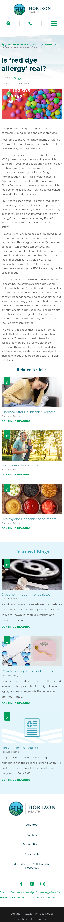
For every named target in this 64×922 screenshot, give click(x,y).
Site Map (22, 919)
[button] (54, 23)
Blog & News (18, 44)
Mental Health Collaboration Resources (31, 866)
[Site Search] (8, 23)
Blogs (17, 78)
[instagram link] (42, 884)
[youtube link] (32, 884)
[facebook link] (21, 884)
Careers (32, 834)
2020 (36, 44)
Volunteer (32, 824)
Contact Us (32, 854)
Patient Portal (32, 844)
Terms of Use (39, 919)
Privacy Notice (44, 913)
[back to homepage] (3, 44)
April (48, 44)
